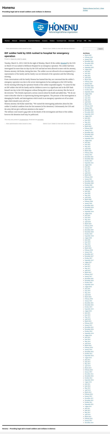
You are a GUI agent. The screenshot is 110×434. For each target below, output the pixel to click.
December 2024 (89, 85)
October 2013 (88, 353)
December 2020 (89, 181)
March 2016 (88, 297)
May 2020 (87, 195)
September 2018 (89, 236)
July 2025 (87, 71)
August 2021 (88, 165)
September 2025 (89, 67)
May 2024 (87, 100)
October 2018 (88, 234)
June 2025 (87, 73)
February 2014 (89, 347)
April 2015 (88, 319)
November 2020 (89, 183)
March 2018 (88, 248)
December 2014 (89, 327)
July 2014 (87, 337)
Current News (34, 41)
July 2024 (87, 96)
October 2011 (88, 402)
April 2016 (88, 295)
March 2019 (88, 223)
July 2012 (87, 384)
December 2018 (89, 230)
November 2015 (89, 305)
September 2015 (89, 309)
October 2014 (88, 331)
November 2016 (89, 280)
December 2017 (89, 254)
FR (85, 41)
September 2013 (89, 355)
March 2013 (88, 368)
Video (52, 41)
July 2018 (87, 240)
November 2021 (89, 159)
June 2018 (87, 242)
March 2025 (88, 79)
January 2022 (88, 154)
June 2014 (87, 339)
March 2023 (88, 126)
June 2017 (87, 266)
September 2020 (89, 187)
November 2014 (89, 329)
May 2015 (87, 317)
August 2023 (88, 116)
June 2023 (87, 120)
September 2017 (89, 260)
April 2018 (88, 246)
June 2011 (87, 410)
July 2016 (87, 288)
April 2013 (88, 366)
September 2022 (89, 138)
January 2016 (88, 301)
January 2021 (88, 179)
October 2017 (88, 258)
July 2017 (87, 264)
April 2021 (88, 173)
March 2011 (88, 416)
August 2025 (88, 69)
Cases (44, 41)
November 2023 (89, 112)
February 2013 (89, 370)
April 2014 (88, 343)
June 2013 (87, 362)
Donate (71, 41)
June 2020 (87, 193)
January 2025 (88, 83)
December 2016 (89, 278)
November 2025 (89, 63)
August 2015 (88, 311)
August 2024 (88, 94)
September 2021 (89, 163)
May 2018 (87, 244)
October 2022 (88, 136)
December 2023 (89, 110)
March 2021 (88, 175)
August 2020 (88, 189)
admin (24, 59)
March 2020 (88, 199)
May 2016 (87, 293)
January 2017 (88, 276)
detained (64, 63)
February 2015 (89, 323)
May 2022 (87, 146)
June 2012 (87, 386)
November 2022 (89, 134)
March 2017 (88, 272)
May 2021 (87, 171)
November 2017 (89, 256)
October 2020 (88, 185)
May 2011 (87, 412)
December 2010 (89, 422)
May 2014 (87, 341)
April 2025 (88, 77)
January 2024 (88, 108)
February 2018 (89, 250)
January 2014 (88, 349)
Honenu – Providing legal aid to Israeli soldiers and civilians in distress (28, 429)
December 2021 (89, 157)
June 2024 (87, 98)
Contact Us (61, 41)
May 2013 (87, 364)
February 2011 (89, 418)
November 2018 (89, 232)
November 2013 (89, 351)
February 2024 (89, 106)
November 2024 (89, 88)
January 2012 (88, 396)
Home (7, 41)
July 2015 (87, 313)
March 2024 (88, 104)
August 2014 (88, 335)
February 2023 (89, 128)
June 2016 (87, 290)
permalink (40, 119)
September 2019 (89, 211)
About (14, 41)
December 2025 (89, 61)
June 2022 (87, 144)
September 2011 (89, 404)
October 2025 (88, 65)
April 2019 (88, 221)
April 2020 (88, 197)
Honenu (41, 10)
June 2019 (87, 217)
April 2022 (88, 148)
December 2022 (89, 132)
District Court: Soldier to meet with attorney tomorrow (59, 48)
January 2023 (88, 130)
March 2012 (88, 392)
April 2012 (88, 390)
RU (90, 41)
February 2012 (89, 394)
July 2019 (87, 215)
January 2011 (88, 420)
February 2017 (89, 274)
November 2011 (89, 400)
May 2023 (87, 122)
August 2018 (88, 238)
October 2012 (88, 378)
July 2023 (87, 118)
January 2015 (88, 325)
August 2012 (88, 382)
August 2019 (88, 213)
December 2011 (89, 398)
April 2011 (88, 414)
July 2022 (87, 142)
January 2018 (88, 252)
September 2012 (89, 380)
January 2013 (88, 372)
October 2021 (88, 161)
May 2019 (87, 219)
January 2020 (88, 203)
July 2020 (87, 191)
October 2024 (88, 90)
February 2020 (89, 201)
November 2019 (89, 207)
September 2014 (89, 333)
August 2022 (88, 140)
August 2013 (88, 357)
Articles (22, 41)
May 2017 (87, 268)
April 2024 (88, 102)
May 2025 (87, 75)
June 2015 (87, 315)
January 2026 (88, 59)
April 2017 (88, 270)
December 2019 (89, 205)
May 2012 (87, 388)
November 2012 (89, 376)
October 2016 (88, 282)
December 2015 (89, 303)
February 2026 (89, 57)
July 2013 (87, 359)
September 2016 (89, 284)
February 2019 (89, 226)
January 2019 (88, 228)
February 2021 (89, 177)
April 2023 (88, 124)
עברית (79, 41)
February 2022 (89, 152)
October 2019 (88, 209)
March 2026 (88, 55)
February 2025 (89, 81)
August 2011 (88, 406)
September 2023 (89, 114)
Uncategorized (23, 119)
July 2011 (87, 408)
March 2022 (88, 150)
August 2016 (88, 286)
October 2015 (88, 307)
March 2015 (88, 321)
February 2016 (89, 299)
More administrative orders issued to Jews (17, 48)
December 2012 (89, 374)
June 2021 (87, 169)
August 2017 (88, 262)
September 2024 (89, 92)
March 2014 (88, 345)
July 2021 (87, 167)
